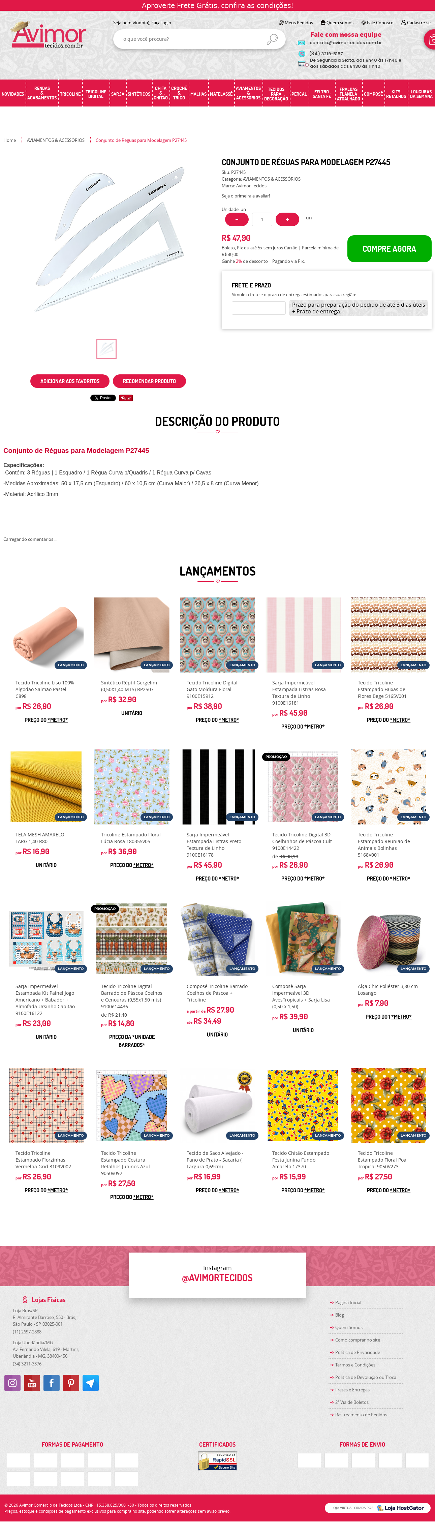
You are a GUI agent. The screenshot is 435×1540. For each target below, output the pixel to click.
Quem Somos (349, 1327)
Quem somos (340, 23)
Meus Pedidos (299, 23)
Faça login (161, 23)
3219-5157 (326, 54)
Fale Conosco (380, 23)
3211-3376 (27, 1364)
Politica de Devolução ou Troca (365, 1377)
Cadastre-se (419, 23)
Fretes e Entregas (352, 1390)
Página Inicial (348, 1302)
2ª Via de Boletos (352, 1402)
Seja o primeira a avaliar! (246, 196)
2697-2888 (27, 1332)
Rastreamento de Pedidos (361, 1415)
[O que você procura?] (272, 39)
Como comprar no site (357, 1340)
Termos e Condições (355, 1365)
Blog (339, 1315)
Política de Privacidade (357, 1352)
